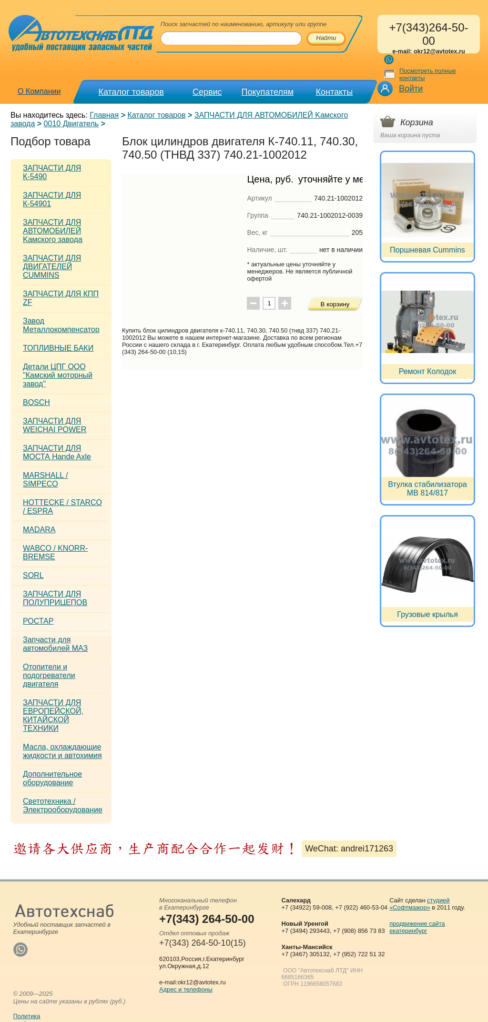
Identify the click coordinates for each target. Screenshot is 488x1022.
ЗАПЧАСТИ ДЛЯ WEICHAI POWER (54, 425)
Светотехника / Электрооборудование (62, 805)
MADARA (39, 530)
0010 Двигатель (71, 124)
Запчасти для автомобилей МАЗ (55, 644)
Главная (104, 115)
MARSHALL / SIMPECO (45, 479)
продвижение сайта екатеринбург (417, 927)
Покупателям (268, 92)
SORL (33, 575)
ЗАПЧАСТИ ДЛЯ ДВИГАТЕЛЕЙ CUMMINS (52, 266)
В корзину (335, 304)
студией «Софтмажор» (419, 904)
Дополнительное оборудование (52, 778)
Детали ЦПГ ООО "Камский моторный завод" (57, 375)
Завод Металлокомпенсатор (61, 325)
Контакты (334, 92)
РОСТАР (38, 621)
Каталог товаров (130, 92)
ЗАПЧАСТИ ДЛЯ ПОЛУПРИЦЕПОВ (55, 598)
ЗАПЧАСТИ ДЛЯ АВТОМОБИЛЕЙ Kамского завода (52, 230)
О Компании (39, 91)
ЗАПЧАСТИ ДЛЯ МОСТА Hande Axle (57, 452)
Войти (411, 88)
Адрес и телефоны (186, 989)
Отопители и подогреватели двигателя (49, 675)
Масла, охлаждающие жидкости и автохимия (62, 751)
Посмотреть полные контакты (427, 74)
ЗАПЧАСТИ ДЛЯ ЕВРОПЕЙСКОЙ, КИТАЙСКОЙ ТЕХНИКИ (53, 715)
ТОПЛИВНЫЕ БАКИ (58, 348)
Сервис (207, 92)
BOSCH (36, 402)
